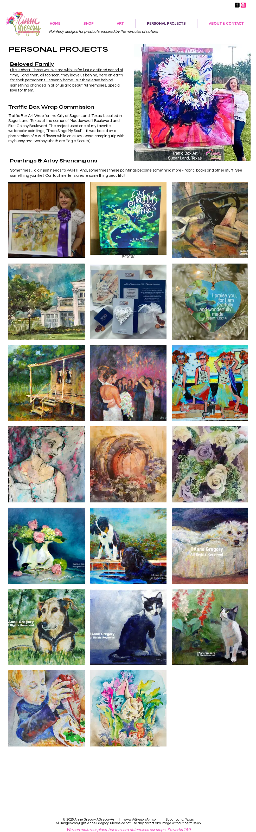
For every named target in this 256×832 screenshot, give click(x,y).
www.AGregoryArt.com (141, 819)
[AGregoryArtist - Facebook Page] (237, 5)
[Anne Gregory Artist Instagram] (243, 5)
